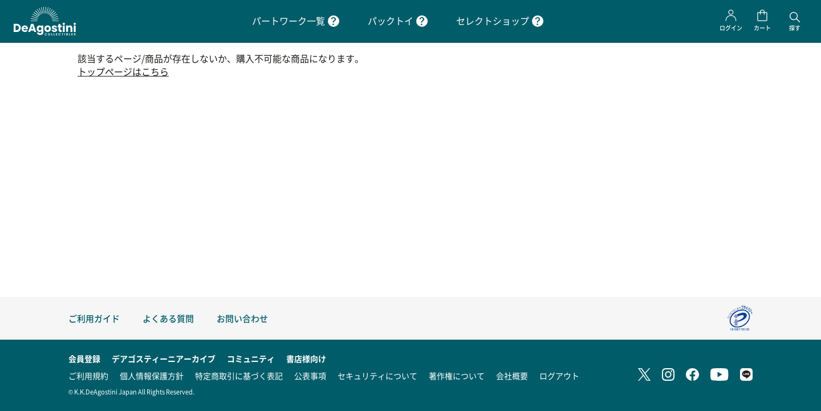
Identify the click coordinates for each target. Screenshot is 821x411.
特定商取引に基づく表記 (239, 375)
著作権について (457, 375)
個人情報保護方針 (152, 375)
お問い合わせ (242, 318)
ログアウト (559, 375)
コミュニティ (251, 358)
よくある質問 (168, 318)
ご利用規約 (88, 375)
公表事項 (310, 375)
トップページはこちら (123, 71)
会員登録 (84, 358)
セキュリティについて (377, 375)
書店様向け (306, 358)
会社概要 (512, 375)
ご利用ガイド (94, 318)
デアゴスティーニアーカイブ (164, 358)
